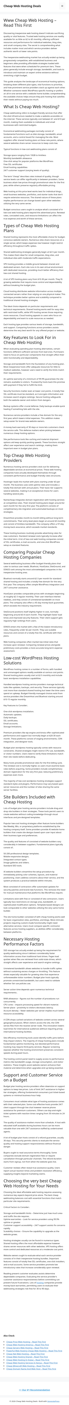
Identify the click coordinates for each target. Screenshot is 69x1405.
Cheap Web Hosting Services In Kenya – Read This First (32, 1362)
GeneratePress (53, 1401)
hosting (40, 1282)
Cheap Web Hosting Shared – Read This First (27, 1356)
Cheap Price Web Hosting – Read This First (26, 1341)
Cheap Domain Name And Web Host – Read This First (31, 1368)
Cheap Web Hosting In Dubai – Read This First (27, 1360)
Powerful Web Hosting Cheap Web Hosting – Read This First (34, 1350)
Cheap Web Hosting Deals (22, 6)
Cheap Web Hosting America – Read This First (27, 1344)
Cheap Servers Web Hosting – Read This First (27, 1347)
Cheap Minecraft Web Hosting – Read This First (28, 1366)
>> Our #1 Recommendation (34, 1390)
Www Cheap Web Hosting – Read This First (30, 22)
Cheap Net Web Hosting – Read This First (25, 1353)
